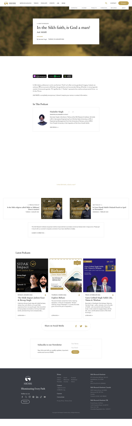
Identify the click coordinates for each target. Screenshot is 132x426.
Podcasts (44, 3)
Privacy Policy (60, 408)
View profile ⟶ (54, 127)
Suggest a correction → (38, 233)
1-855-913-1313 (61, 395)
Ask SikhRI (40, 36)
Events (52, 3)
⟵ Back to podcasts (43, 23)
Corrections (60, 404)
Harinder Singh (43, 39)
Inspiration (74, 8)
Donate (123, 3)
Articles (59, 385)
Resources (114, 8)
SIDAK (63, 3)
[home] (10, 3)
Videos (36, 3)
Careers (59, 401)
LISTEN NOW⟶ (21, 322)
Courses (84, 8)
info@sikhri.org (61, 397)
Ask (58, 3)
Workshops (104, 8)
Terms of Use (68, 408)
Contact (113, 3)
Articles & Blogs (25, 3)
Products (94, 8)
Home (59, 382)
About (123, 8)
